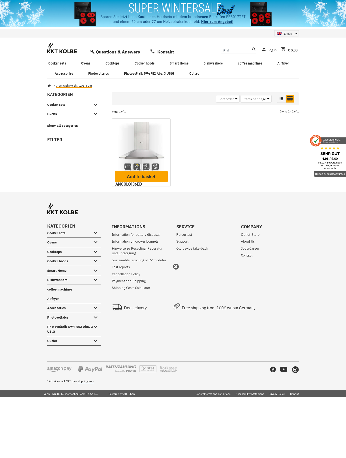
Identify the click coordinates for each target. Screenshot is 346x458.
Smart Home (56, 322)
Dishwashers (57, 331)
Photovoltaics (58, 369)
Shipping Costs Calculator (131, 339)
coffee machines (59, 341)
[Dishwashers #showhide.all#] (96, 331)
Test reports (121, 318)
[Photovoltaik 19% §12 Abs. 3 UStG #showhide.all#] (96, 378)
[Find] (236, 50)
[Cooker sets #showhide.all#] (96, 104)
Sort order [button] (226, 99)
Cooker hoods (57, 313)
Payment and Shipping (129, 332)
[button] (281, 99)
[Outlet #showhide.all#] (96, 392)
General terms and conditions (213, 445)
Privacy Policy (277, 445)
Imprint (294, 445)
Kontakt (165, 52)
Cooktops (54, 303)
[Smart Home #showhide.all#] (96, 321)
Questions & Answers (118, 52)
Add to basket (141, 228)
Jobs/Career (250, 300)
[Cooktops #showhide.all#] (96, 302)
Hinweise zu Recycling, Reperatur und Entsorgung (137, 302)
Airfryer (53, 350)
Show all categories (62, 126)
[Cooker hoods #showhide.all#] (96, 312)
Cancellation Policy (126, 325)
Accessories (56, 359)
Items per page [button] (254, 99)
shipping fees (86, 433)
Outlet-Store (250, 286)
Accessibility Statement (250, 445)
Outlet (52, 392)
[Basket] (288, 49)
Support (182, 293)
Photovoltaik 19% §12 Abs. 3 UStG (70, 380)
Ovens (52, 114)
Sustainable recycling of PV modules (139, 311)
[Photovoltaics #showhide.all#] (96, 368)
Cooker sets (56, 105)
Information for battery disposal (136, 286)
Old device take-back (192, 300)
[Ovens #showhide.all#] (96, 113)
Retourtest (184, 286)
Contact (246, 306)
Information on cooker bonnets (135, 293)
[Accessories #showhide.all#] (96, 359)
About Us (248, 293)
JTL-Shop (129, 445)
